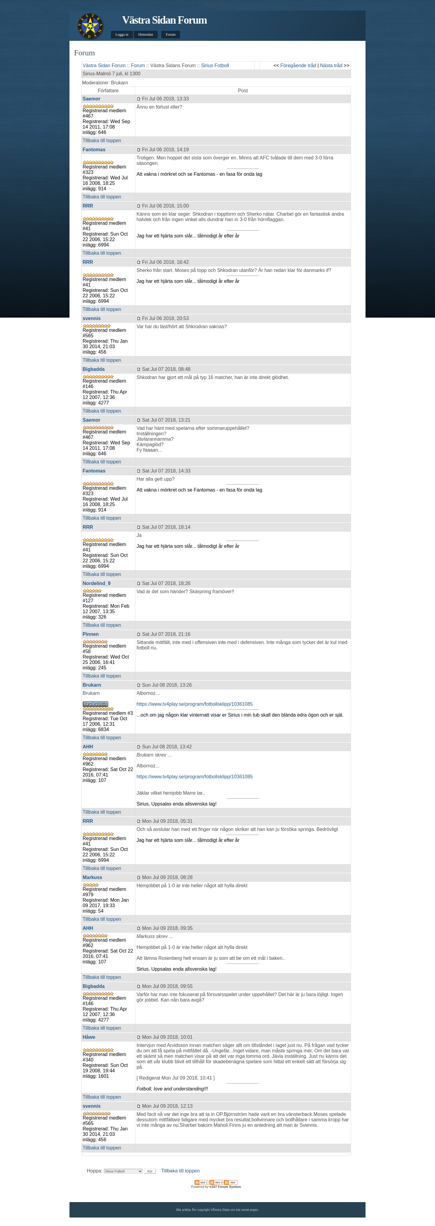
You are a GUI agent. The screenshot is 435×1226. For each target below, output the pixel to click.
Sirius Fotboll (215, 65)
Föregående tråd (298, 65)
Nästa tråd (331, 65)
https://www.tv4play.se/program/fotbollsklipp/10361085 (195, 704)
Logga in (121, 34)
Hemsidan (145, 34)
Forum (171, 34)
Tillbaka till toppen (102, 140)
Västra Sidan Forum (164, 20)
